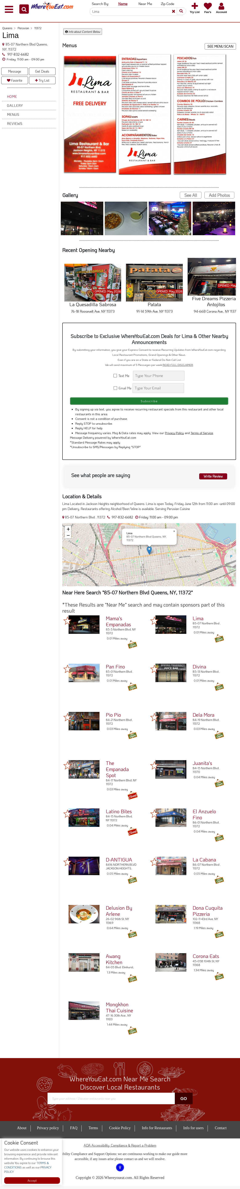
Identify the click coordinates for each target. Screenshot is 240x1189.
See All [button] (190, 195)
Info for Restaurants (157, 1131)
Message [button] (14, 71)
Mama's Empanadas (118, 624)
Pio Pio (113, 717)
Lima (198, 621)
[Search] (136, 12)
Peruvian (25, 28)
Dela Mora (203, 717)
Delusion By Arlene (119, 913)
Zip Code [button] (167, 3)
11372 (37, 28)
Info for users (193, 1131)
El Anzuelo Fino (204, 817)
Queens (9, 28)
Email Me (122, 388)
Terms (93, 1131)
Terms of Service (202, 435)
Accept (32, 1180)
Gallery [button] (15, 105)
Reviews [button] (15, 123)
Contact (221, 1131)
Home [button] (12, 96)
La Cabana (204, 862)
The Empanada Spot (117, 772)
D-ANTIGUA (119, 862)
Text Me (123, 375)
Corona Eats (206, 959)
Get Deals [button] (42, 71)
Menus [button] (13, 114)
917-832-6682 (18, 54)
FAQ (73, 1131)
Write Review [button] (211, 478)
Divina (199, 669)
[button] (24, 9)
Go (183, 1101)
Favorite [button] (14, 80)
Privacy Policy (174, 435)
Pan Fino (115, 669)
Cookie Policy (120, 1131)
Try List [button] (42, 80)
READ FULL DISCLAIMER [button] (178, 365)
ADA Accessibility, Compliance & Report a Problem (120, 1148)
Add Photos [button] (219, 195)
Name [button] (122, 3)
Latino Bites (119, 814)
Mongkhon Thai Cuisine (119, 1010)
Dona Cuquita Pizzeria (208, 913)
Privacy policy (48, 1131)
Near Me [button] (145, 3)
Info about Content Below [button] (82, 32)
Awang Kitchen (114, 962)
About (22, 1131)
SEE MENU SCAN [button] (220, 46)
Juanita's (202, 766)
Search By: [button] (100, 3)
